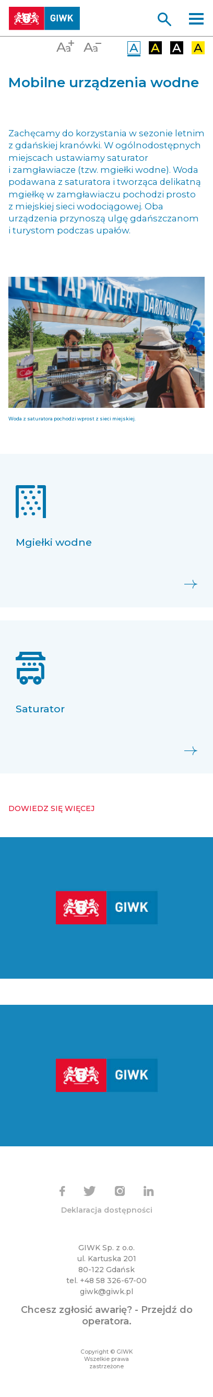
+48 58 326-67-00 (113, 1280)
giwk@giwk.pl (106, 1291)
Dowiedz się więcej (51, 808)
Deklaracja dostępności (106, 1210)
